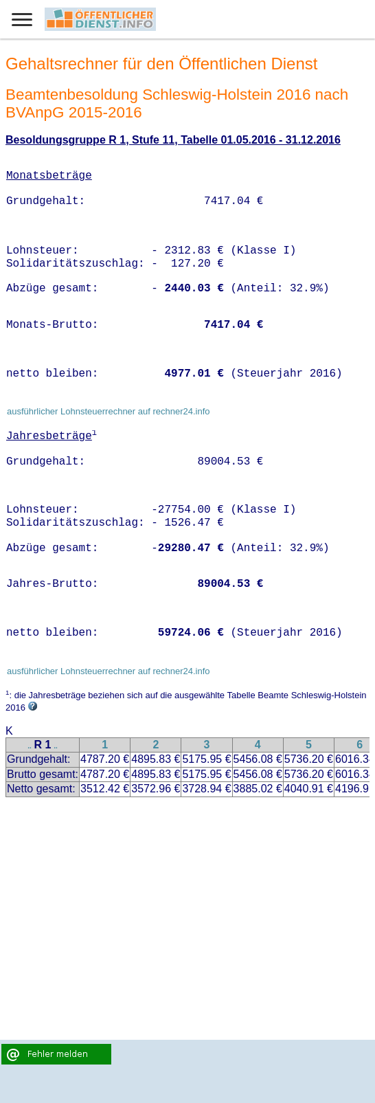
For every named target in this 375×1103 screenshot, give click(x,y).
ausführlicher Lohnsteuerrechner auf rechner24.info (108, 411)
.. (29, 746)
